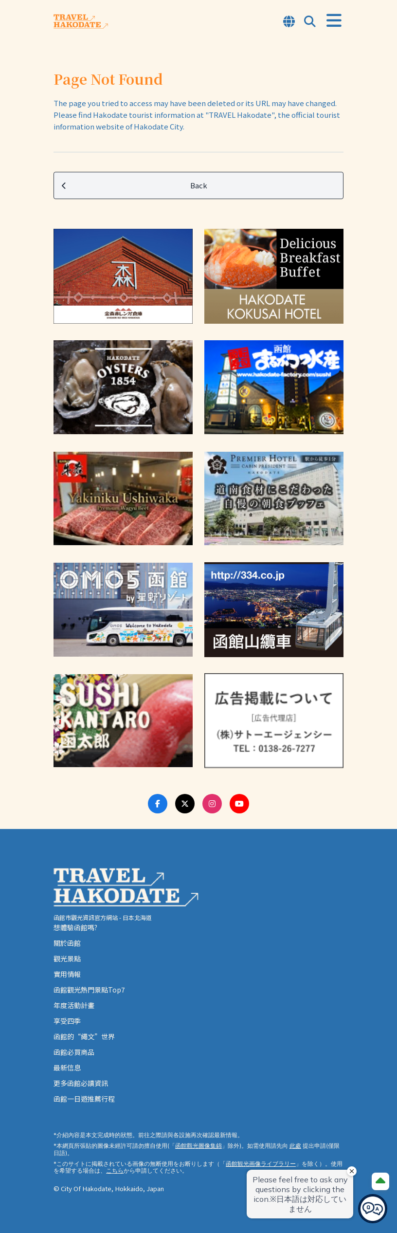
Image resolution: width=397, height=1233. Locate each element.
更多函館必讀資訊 (81, 1083)
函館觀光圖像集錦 (198, 1145)
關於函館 (67, 943)
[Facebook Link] (157, 803)
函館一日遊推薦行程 (84, 1099)
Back (134, 185)
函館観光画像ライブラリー (261, 1163)
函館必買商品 (74, 1052)
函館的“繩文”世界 (84, 1036)
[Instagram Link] (212, 803)
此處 (295, 1145)
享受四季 (67, 1021)
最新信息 (67, 1067)
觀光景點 (67, 958)
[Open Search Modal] (310, 22)
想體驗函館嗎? (75, 927)
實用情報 (67, 974)
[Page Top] (380, 1181)
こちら (115, 1170)
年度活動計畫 (74, 1005)
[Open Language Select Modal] (289, 22)
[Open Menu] (334, 21)
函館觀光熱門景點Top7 (89, 989)
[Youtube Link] (239, 803)
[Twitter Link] (185, 803)
